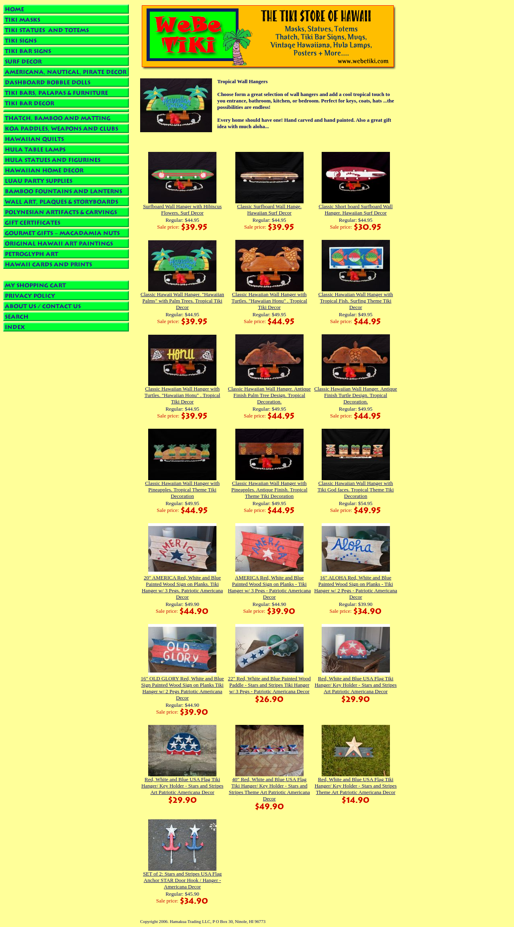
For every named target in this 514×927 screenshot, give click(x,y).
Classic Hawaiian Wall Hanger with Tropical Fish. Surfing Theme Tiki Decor (355, 300)
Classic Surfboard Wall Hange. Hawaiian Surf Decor (269, 209)
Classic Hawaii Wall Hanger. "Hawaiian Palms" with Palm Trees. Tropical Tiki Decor (182, 300)
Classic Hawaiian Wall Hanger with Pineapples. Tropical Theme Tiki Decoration (182, 489)
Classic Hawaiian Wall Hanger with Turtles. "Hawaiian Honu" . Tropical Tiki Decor (269, 300)
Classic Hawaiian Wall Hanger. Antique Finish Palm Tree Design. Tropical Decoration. (269, 395)
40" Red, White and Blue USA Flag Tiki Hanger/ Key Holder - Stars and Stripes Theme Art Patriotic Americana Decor (269, 789)
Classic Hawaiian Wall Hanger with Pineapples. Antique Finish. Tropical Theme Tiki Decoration (269, 489)
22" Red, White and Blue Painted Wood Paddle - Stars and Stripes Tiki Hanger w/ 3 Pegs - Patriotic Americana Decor (269, 684)
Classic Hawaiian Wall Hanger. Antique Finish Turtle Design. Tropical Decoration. (355, 395)
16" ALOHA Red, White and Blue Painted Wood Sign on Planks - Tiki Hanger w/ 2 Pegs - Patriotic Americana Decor (355, 587)
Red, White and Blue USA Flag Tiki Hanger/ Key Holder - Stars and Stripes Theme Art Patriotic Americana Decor (355, 785)
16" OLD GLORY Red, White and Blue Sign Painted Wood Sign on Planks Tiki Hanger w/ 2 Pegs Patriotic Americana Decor (182, 688)
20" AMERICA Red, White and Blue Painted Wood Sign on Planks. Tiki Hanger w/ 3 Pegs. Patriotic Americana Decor (182, 587)
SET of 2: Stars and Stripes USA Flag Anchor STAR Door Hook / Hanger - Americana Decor (182, 880)
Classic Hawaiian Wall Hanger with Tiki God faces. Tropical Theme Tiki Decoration (356, 489)
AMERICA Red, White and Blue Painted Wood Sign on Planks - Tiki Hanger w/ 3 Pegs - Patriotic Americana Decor (269, 587)
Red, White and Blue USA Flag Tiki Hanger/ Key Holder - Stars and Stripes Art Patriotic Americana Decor (355, 684)
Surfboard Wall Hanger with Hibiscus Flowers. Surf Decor (182, 209)
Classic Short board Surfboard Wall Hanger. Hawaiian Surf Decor (356, 209)
